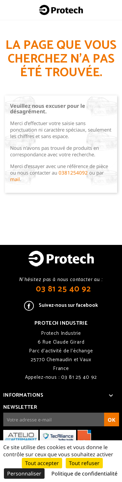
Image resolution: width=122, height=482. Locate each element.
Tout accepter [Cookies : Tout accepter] (42, 463)
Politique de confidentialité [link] (84, 473)
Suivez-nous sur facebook (68, 305)
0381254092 (73, 172)
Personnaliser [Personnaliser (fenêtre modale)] (24, 473)
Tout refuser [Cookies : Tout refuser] (84, 463)
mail (15, 179)
